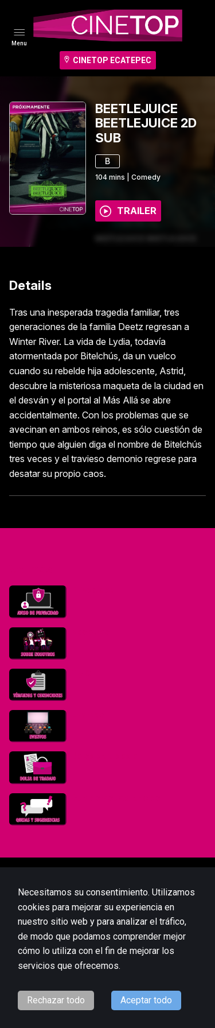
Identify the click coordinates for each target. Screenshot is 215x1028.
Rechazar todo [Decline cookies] (56, 1000)
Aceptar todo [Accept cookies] (146, 1000)
